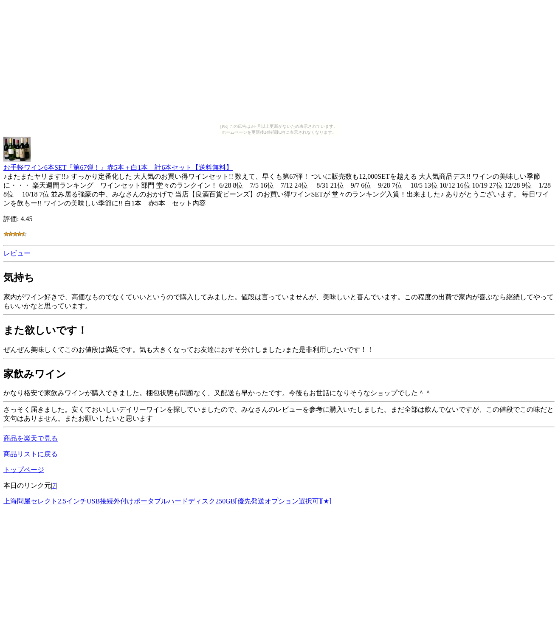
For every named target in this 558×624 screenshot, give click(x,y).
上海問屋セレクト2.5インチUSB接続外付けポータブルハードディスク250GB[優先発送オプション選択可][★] (167, 501)
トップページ (23, 469)
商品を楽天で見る (30, 438)
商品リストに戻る (30, 454)
